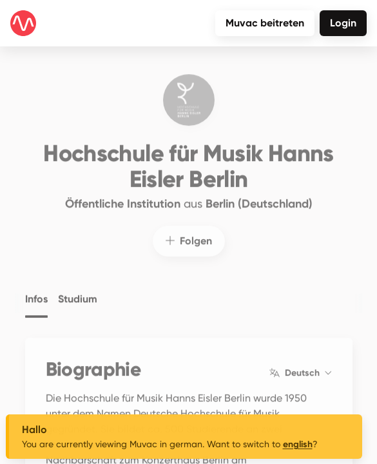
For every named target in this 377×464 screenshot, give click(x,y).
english (298, 444)
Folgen (189, 232)
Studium (77, 290)
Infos (36, 290)
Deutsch (300, 365)
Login (343, 23)
